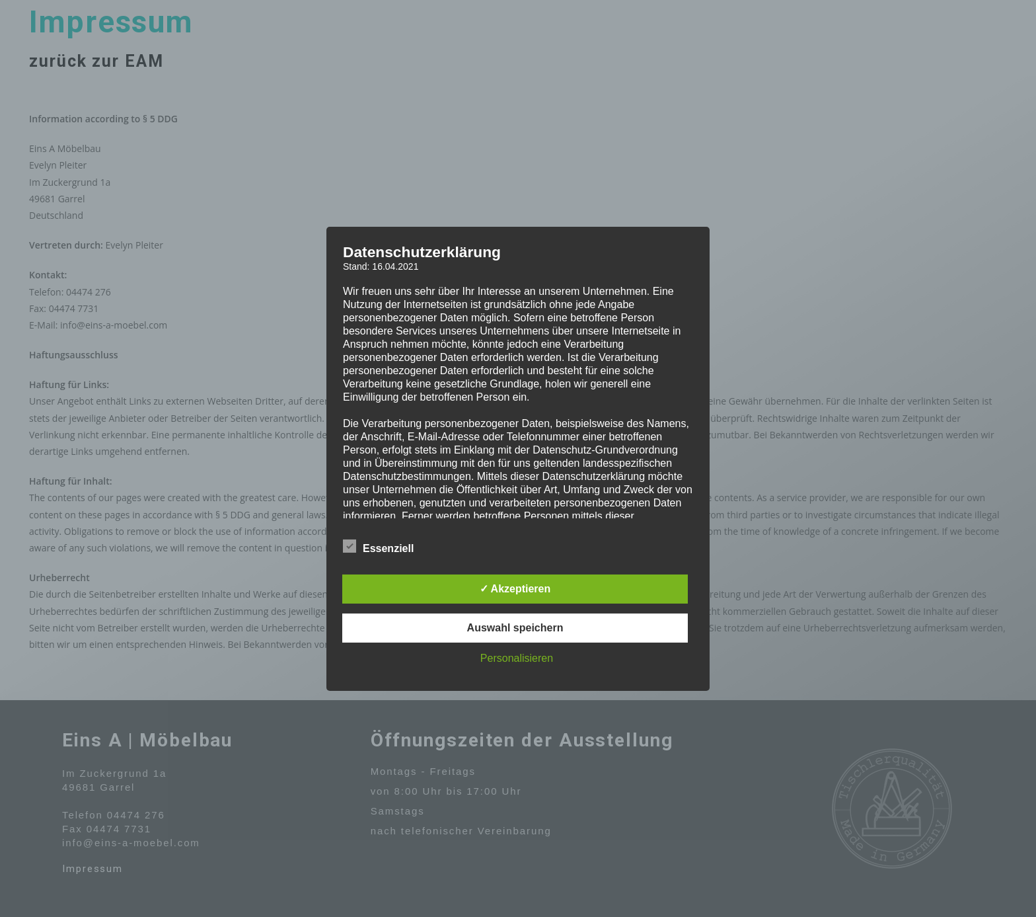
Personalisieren (516, 658)
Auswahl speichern (515, 627)
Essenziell (378, 546)
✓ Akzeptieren (515, 588)
